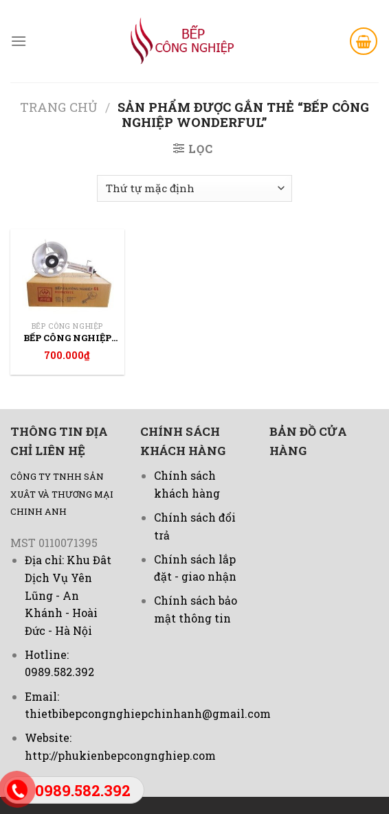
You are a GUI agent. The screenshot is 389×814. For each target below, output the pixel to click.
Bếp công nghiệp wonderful (67, 338)
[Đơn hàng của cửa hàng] (194, 188)
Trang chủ (59, 107)
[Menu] (18, 41)
